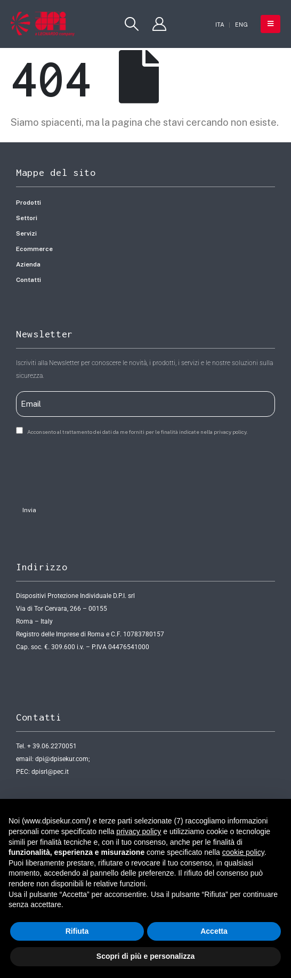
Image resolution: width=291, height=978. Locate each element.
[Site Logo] (43, 24)
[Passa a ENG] (241, 25)
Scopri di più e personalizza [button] (145, 956)
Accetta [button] (214, 931)
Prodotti (28, 202)
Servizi (26, 233)
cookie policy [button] (243, 852)
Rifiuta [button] (77, 931)
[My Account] (159, 24)
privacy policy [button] (138, 831)
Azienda (28, 264)
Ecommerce (34, 249)
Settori (26, 218)
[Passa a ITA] (220, 25)
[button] (132, 24)
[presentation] (97, 467)
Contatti (28, 280)
